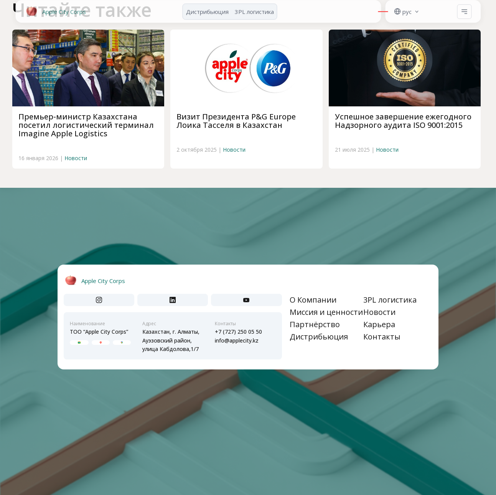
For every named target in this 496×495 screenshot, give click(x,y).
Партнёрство (315, 324)
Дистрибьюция (319, 336)
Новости (75, 158)
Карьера (379, 324)
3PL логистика (390, 300)
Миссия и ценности (326, 312)
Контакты (381, 336)
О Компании (313, 300)
